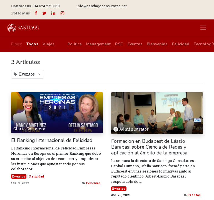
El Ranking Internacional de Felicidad (51, 140)
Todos (32, 44)
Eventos (18, 176)
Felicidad (36, 176)
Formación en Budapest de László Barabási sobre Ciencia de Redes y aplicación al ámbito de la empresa (149, 147)
